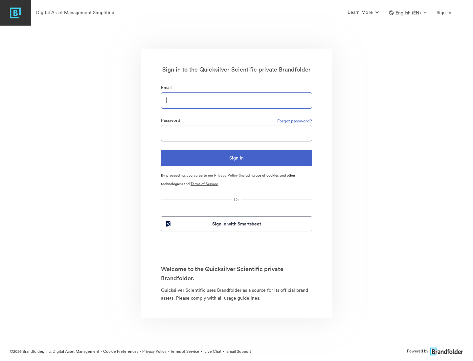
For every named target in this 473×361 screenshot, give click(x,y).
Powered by (435, 351)
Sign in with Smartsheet (213, 224)
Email (166, 87)
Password (170, 120)
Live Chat (212, 351)
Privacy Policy (226, 175)
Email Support (238, 351)
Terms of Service (204, 183)
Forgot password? (294, 121)
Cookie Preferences (120, 351)
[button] (408, 13)
